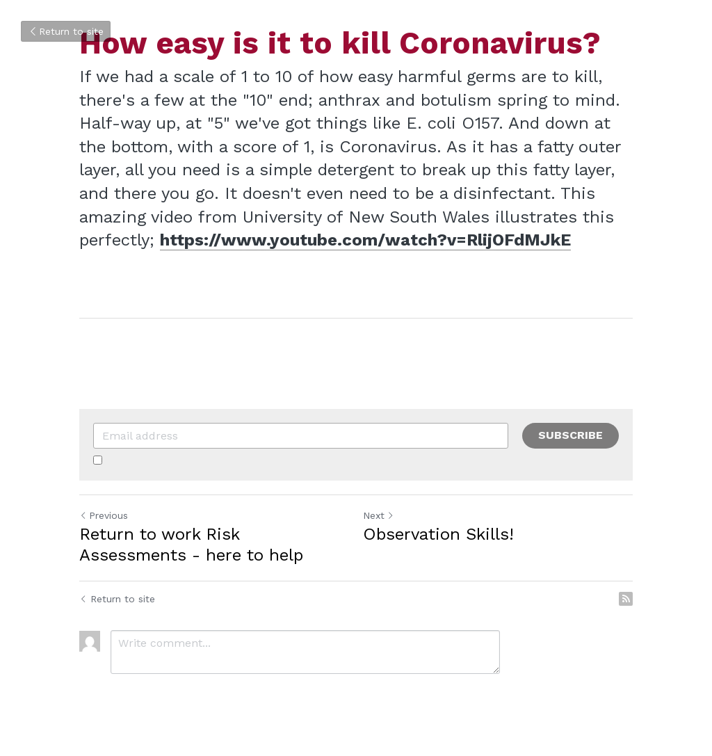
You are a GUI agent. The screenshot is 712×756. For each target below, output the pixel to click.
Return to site (66, 31)
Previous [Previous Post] (103, 515)
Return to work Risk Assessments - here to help (191, 544)
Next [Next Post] (378, 515)
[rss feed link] (626, 599)
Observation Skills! (438, 534)
